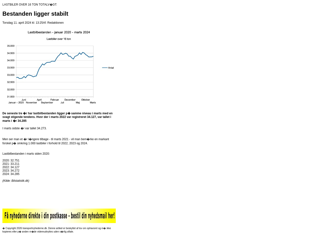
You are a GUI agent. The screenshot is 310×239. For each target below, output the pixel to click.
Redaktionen (55, 22)
